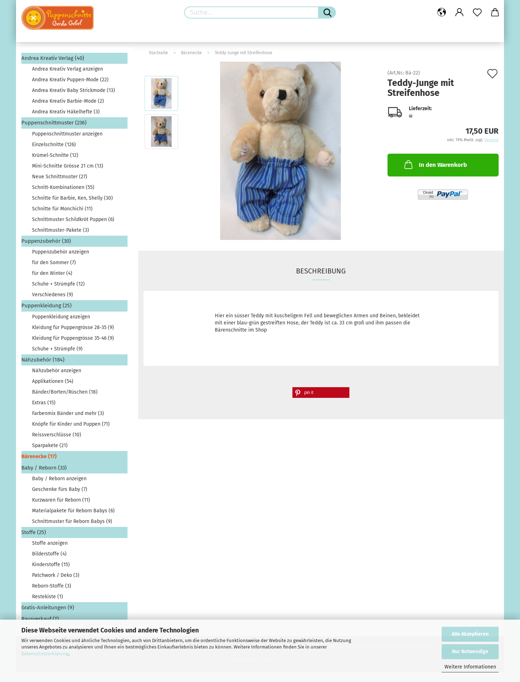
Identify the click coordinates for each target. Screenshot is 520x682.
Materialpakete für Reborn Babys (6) (73, 511)
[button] (320, 392)
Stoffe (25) (33, 532)
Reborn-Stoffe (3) (51, 586)
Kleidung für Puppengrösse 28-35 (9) (73, 327)
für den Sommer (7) (54, 263)
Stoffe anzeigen (50, 543)
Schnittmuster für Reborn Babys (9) (72, 521)
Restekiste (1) (47, 597)
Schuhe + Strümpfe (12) (58, 284)
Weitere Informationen (470, 667)
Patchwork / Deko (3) (55, 575)
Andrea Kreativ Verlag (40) (52, 58)
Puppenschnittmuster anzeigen (67, 134)
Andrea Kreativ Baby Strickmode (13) (73, 90)
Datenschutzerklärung (44, 653)
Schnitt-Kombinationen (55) (63, 187)
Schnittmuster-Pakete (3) (60, 230)
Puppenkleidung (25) (46, 305)
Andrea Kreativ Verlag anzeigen (67, 69)
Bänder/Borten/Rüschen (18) (65, 392)
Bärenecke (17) (39, 456)
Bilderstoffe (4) (49, 554)
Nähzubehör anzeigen (56, 371)
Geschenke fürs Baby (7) (59, 489)
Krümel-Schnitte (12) (55, 155)
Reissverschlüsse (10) (56, 435)
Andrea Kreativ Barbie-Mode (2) (68, 101)
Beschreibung (321, 271)
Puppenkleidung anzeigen (61, 317)
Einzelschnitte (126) (54, 145)
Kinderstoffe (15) (51, 565)
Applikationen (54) (52, 381)
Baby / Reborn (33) (44, 468)
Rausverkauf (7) (40, 619)
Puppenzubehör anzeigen (60, 252)
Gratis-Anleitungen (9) (47, 607)
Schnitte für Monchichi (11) (62, 209)
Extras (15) (44, 403)
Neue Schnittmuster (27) (59, 177)
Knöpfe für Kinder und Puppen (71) (71, 424)
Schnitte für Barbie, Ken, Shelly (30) (72, 198)
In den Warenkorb (435, 164)
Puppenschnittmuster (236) (54, 122)
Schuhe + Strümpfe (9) (57, 349)
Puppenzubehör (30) (46, 241)
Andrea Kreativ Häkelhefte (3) (66, 112)
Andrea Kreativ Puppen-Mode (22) (70, 80)
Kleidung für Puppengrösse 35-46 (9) (73, 338)
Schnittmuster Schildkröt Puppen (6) (73, 219)
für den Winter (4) (52, 273)
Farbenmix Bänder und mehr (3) (68, 413)
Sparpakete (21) (50, 445)
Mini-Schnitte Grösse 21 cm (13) (67, 166)
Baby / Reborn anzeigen (59, 479)
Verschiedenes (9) (52, 295)
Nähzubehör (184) (42, 360)
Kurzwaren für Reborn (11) (61, 500)
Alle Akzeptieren (470, 634)
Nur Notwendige (470, 651)
